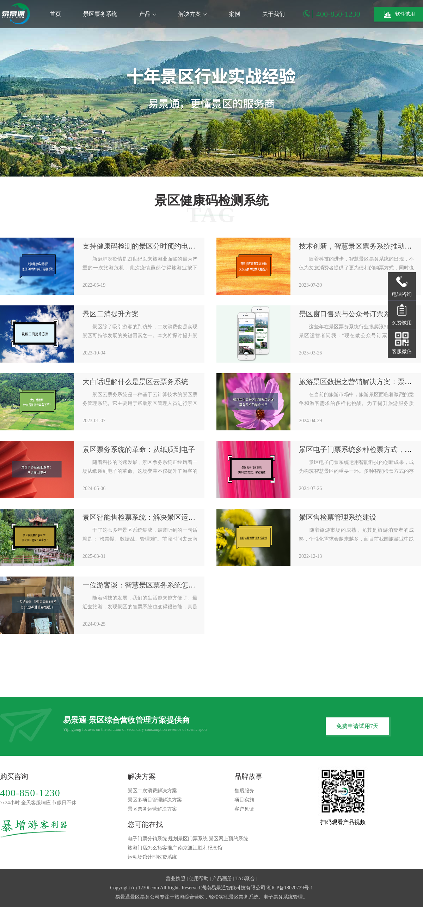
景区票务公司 (145, 897)
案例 (234, 14)
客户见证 (244, 809)
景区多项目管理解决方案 (155, 799)
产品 (147, 14)
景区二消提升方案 (110, 314)
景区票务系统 (100, 14)
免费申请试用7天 (357, 726)
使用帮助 (199, 878)
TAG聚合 (245, 878)
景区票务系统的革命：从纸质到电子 (138, 449)
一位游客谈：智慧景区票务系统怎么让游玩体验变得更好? (172, 585)
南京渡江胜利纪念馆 (200, 848)
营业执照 (175, 878)
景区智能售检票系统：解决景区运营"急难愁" (152, 517)
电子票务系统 (278, 897)
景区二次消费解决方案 (152, 790)
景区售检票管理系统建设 (337, 517)
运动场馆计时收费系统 (152, 857)
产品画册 (222, 878)
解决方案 (192, 14)
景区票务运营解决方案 (152, 809)
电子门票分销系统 (147, 838)
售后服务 (244, 790)
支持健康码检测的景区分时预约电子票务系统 (152, 246)
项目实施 (244, 799)
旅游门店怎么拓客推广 (152, 848)
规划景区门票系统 (188, 838)
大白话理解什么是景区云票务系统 (135, 382)
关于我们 (273, 14)
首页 (55, 14)
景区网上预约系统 (228, 838)
